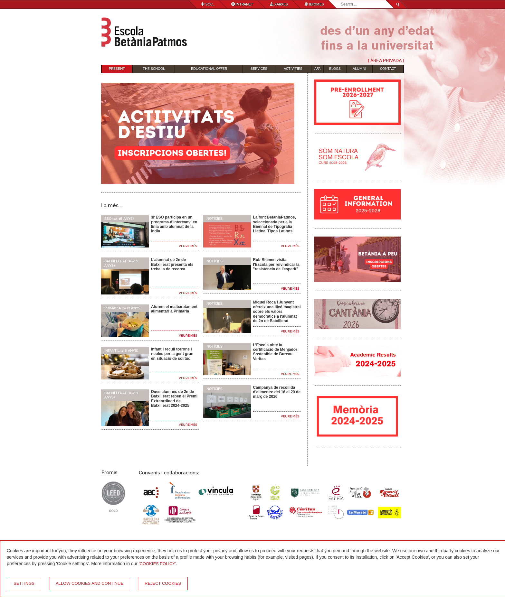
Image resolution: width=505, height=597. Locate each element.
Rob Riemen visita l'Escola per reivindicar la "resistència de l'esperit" (276, 264)
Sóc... (207, 4)
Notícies (214, 219)
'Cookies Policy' (157, 563)
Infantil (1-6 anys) (121, 351)
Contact (388, 69)
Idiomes (314, 4)
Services (259, 69)
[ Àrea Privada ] (386, 60)
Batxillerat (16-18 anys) (121, 263)
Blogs (335, 69)
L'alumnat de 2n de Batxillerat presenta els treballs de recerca (172, 264)
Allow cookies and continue (89, 583)
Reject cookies (163, 583)
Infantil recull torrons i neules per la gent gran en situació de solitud (172, 354)
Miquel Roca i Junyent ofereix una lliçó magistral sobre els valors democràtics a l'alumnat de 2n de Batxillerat (276, 311)
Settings (24, 583)
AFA (317, 69)
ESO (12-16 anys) (119, 219)
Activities (293, 69)
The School (154, 69)
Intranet (242, 4)
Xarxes (279, 4)
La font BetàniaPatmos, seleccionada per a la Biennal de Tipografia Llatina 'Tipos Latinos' (274, 224)
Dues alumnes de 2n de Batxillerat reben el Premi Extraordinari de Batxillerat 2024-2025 (174, 398)
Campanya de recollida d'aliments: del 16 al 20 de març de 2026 (276, 392)
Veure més (188, 246)
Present (117, 69)
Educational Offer (209, 69)
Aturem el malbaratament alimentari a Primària (174, 308)
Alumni (359, 69)
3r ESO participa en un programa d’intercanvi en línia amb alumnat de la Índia (174, 224)
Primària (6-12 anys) (122, 308)
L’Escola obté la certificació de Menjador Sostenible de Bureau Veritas (275, 352)
